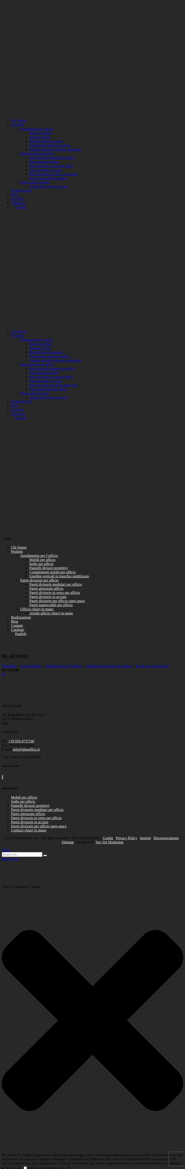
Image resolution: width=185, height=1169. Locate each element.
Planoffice (9, 666)
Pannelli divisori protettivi (30, 806)
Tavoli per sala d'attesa (152, 666)
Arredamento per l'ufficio (63, 666)
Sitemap (68, 842)
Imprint (145, 838)
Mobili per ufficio (24, 797)
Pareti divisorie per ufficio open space (39, 826)
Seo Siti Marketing (109, 842)
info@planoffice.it (26, 749)
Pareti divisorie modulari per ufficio (37, 810)
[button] (92, 1021)
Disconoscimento (166, 838)
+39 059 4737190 (21, 741)
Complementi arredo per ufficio (109, 666)
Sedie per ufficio (23, 801)
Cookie (108, 838)
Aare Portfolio (30, 666)
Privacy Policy (126, 838)
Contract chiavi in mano (28, 830)
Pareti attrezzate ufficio (28, 814)
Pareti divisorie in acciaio (29, 822)
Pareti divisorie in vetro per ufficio (36, 818)
